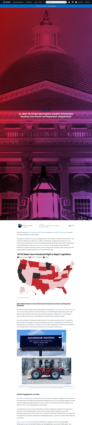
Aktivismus (48, 225)
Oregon (73, 309)
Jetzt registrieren (52, 6)
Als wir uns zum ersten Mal (24, 422)
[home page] (7, 2)
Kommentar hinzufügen (44, 227)
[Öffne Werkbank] (69, 2)
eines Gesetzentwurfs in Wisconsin (37, 232)
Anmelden (87, 2)
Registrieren (80, 2)
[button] (76, 2)
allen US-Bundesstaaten (61, 232)
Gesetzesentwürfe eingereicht (41, 245)
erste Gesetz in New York (66, 386)
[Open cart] (72, 2)
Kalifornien (61, 309)
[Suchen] (56, 2)
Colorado (21, 311)
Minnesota (67, 309)
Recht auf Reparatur (46, 110)
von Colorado (60, 387)
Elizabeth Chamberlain (28, 225)
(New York (55, 309)
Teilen (71, 225)
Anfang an (22, 398)
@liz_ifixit (25, 227)
